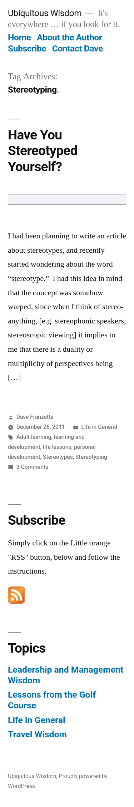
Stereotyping (91, 457)
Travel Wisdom (37, 734)
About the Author (69, 37)
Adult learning (33, 437)
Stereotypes (58, 457)
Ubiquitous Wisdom (44, 13)
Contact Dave (77, 48)
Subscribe (27, 48)
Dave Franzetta (35, 417)
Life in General (99, 427)
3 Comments (32, 467)
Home (19, 37)
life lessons (57, 447)
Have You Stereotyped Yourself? (43, 150)
